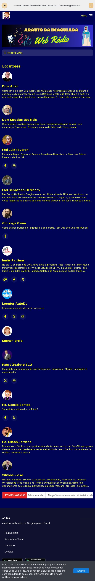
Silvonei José (12, 475)
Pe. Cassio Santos (16, 405)
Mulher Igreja (12, 341)
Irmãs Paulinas (13, 260)
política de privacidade (14, 577)
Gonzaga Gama (14, 223)
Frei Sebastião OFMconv (21, 190)
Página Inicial (11, 532)
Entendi (81, 570)
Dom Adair (10, 86)
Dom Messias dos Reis (19, 120)
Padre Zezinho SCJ (17, 365)
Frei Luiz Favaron (15, 150)
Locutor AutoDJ (14, 303)
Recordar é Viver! (14, 539)
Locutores (10, 545)
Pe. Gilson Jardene (17, 442)
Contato (9, 551)
